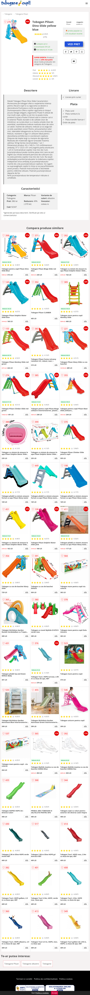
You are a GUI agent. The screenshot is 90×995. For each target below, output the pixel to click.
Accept (54, 993)
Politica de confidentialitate (46, 979)
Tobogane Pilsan (21, 14)
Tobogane (8, 14)
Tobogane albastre (30, 963)
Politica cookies (66, 979)
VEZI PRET (74, 44)
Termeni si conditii (24, 979)
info (26, 275)
